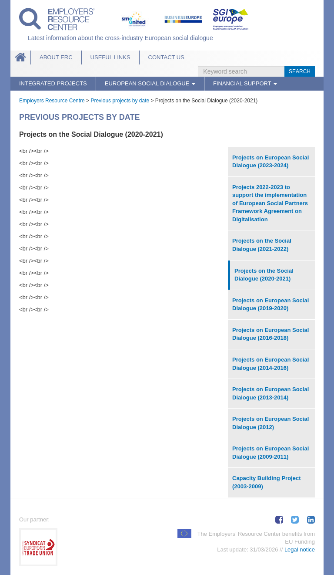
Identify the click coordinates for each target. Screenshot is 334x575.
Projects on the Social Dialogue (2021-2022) (261, 244)
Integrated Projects (53, 83)
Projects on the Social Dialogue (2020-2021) (264, 274)
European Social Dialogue (150, 83)
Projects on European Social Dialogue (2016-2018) (270, 334)
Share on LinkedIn (311, 520)
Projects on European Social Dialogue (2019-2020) (270, 304)
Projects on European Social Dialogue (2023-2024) (270, 161)
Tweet (295, 520)
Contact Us (166, 57)
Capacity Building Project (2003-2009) (266, 482)
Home (20, 57)
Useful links (110, 57)
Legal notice (299, 549)
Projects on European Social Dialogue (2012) (270, 423)
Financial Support (245, 83)
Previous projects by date (119, 101)
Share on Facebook (279, 520)
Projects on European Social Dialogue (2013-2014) (270, 393)
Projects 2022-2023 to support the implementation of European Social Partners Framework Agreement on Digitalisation (270, 203)
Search (300, 71)
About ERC (56, 57)
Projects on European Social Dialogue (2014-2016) (270, 363)
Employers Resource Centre (52, 101)
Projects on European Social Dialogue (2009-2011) (270, 452)
